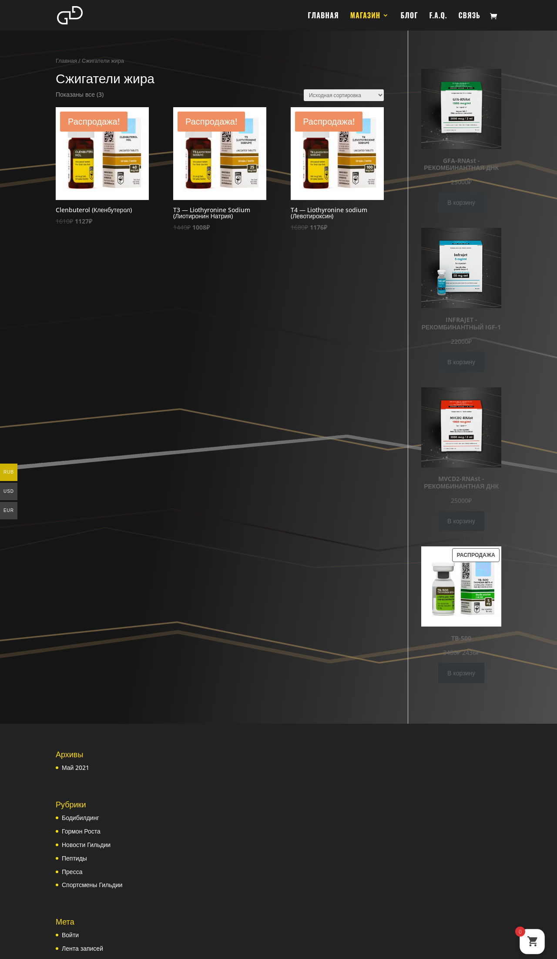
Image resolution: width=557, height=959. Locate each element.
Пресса (72, 872)
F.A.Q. (438, 16)
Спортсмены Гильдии (92, 885)
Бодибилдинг (80, 817)
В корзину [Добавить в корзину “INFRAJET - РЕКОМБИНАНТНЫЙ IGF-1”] (461, 362)
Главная (66, 60)
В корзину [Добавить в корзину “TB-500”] (461, 673)
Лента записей (82, 948)
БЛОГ (409, 16)
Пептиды (74, 858)
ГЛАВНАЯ (323, 16)
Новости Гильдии (86, 844)
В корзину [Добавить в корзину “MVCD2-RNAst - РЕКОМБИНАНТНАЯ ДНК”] (461, 521)
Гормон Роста (81, 831)
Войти (70, 935)
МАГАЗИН (365, 16)
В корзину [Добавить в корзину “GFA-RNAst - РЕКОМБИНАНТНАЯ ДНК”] (461, 202)
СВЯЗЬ (469, 16)
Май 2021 (75, 767)
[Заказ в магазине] (344, 95)
